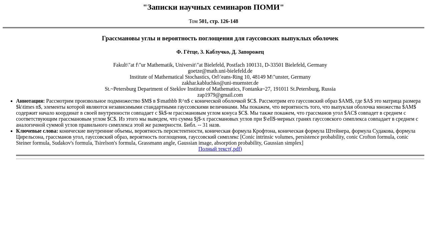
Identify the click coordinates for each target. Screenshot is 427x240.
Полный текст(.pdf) (220, 149)
